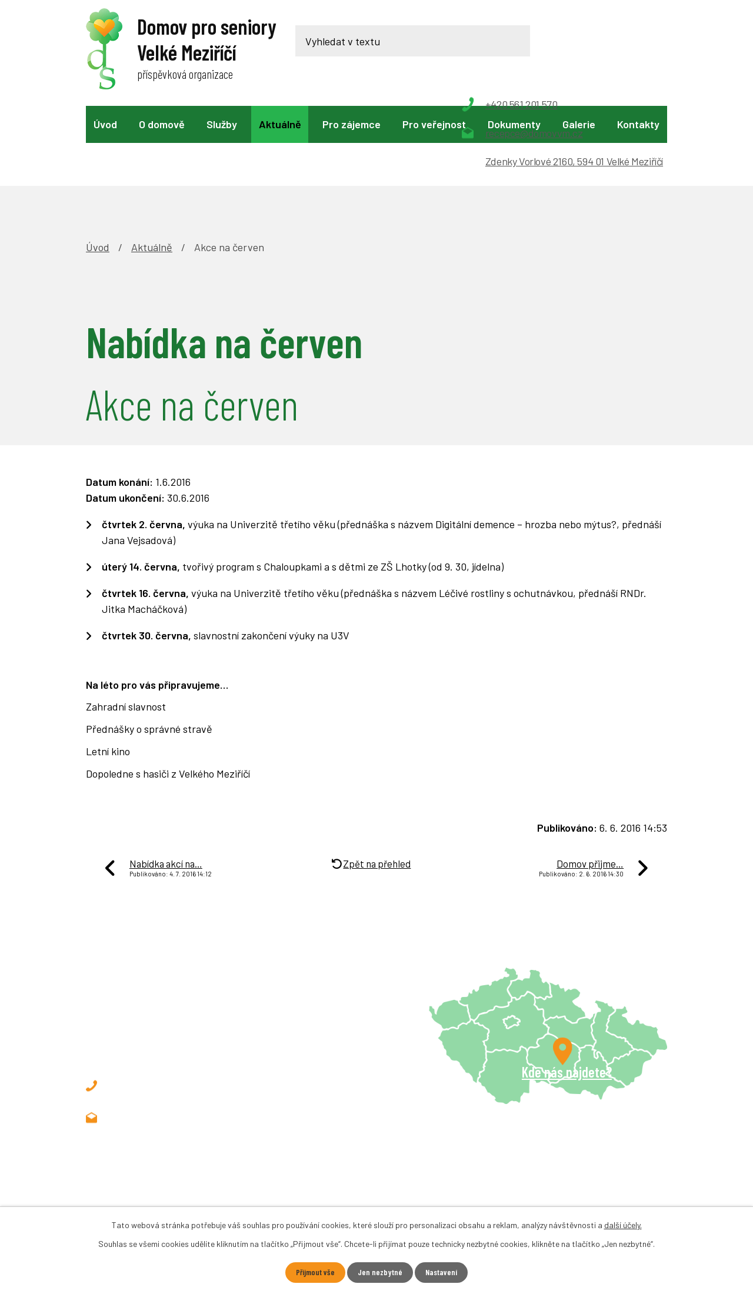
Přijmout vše (315, 1273)
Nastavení (441, 1273)
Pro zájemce (351, 124)
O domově (162, 124)
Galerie (578, 124)
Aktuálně (280, 124)
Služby (221, 124)
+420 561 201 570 (166, 1004)
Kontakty (638, 124)
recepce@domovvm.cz (179, 1036)
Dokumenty (514, 124)
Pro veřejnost (434, 124)
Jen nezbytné (380, 1273)
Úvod (105, 124)
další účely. (623, 1225)
